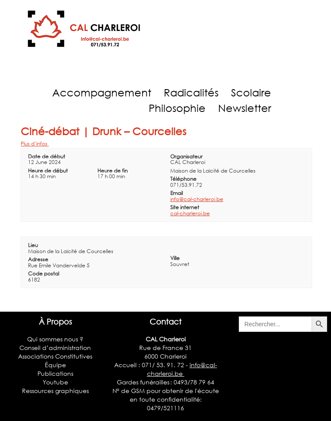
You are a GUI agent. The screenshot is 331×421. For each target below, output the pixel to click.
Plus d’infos (35, 143)
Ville (175, 258)
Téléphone (183, 179)
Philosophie (177, 108)
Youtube (55, 382)
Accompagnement (101, 92)
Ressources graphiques (55, 390)
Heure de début (48, 170)
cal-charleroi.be (190, 213)
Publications (55, 373)
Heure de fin (112, 170)
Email (176, 193)
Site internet (184, 207)
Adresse (38, 259)
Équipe (55, 364)
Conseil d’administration (55, 347)
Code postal (43, 273)
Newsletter (244, 108)
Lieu (33, 245)
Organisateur (186, 156)
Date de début (46, 156)
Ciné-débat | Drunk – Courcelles (103, 131)
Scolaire (251, 92)
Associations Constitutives (55, 356)
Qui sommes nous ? (55, 339)
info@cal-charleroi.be (196, 199)
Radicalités (191, 92)
